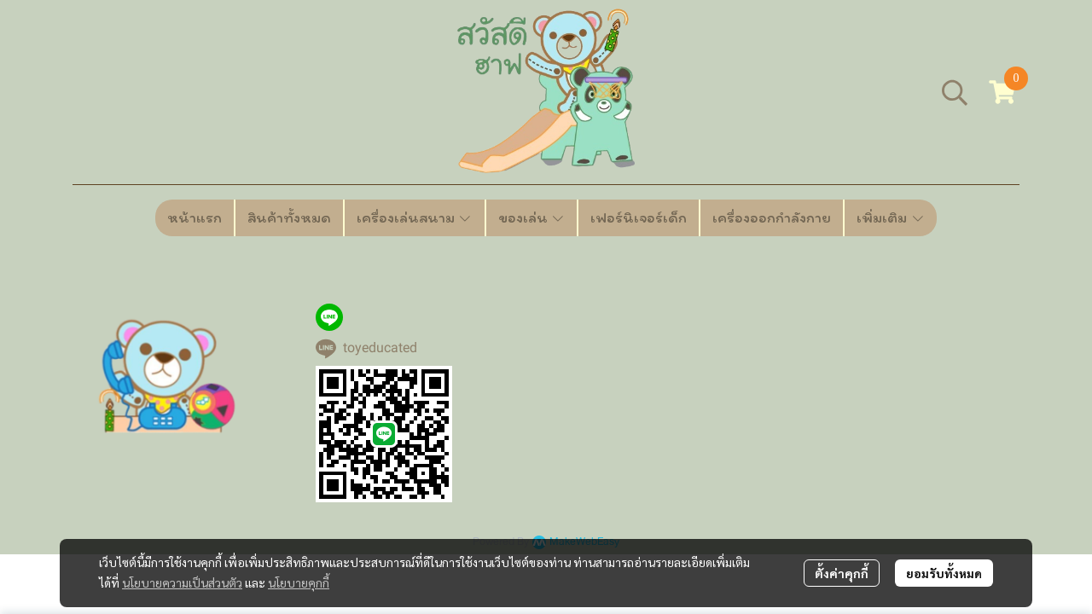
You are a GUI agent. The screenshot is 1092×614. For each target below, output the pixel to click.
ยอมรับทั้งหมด (944, 573)
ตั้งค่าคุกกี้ (841, 573)
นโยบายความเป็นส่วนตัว (182, 582)
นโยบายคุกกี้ (298, 582)
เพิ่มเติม (891, 217)
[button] (955, 92)
